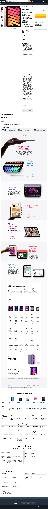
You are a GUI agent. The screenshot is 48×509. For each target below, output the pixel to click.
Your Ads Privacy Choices (34, 506)
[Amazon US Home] (15, 504)
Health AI (4, 3)
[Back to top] (24, 499)
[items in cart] (46, 1)
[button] (1, 4)
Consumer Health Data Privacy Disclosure (25, 506)
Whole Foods (41, 3)
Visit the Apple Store (25, 21)
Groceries (37, 3)
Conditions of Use (12, 506)
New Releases (30, 3)
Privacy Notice (17, 506)
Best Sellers (20, 3)
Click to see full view (13, 28)
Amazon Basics (14, 3)
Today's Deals (24, 3)
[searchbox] (18, 1)
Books (34, 3)
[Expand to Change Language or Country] (26, 503)
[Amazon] (3, 1)
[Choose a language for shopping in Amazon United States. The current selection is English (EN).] (32, 1)
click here (26, 478)
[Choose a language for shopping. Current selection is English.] (24, 503)
